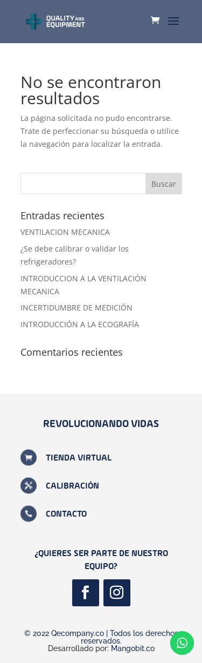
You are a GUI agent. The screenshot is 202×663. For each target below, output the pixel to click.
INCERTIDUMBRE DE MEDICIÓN (76, 307)
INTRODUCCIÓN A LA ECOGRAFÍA (79, 324)
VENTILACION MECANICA (65, 232)
